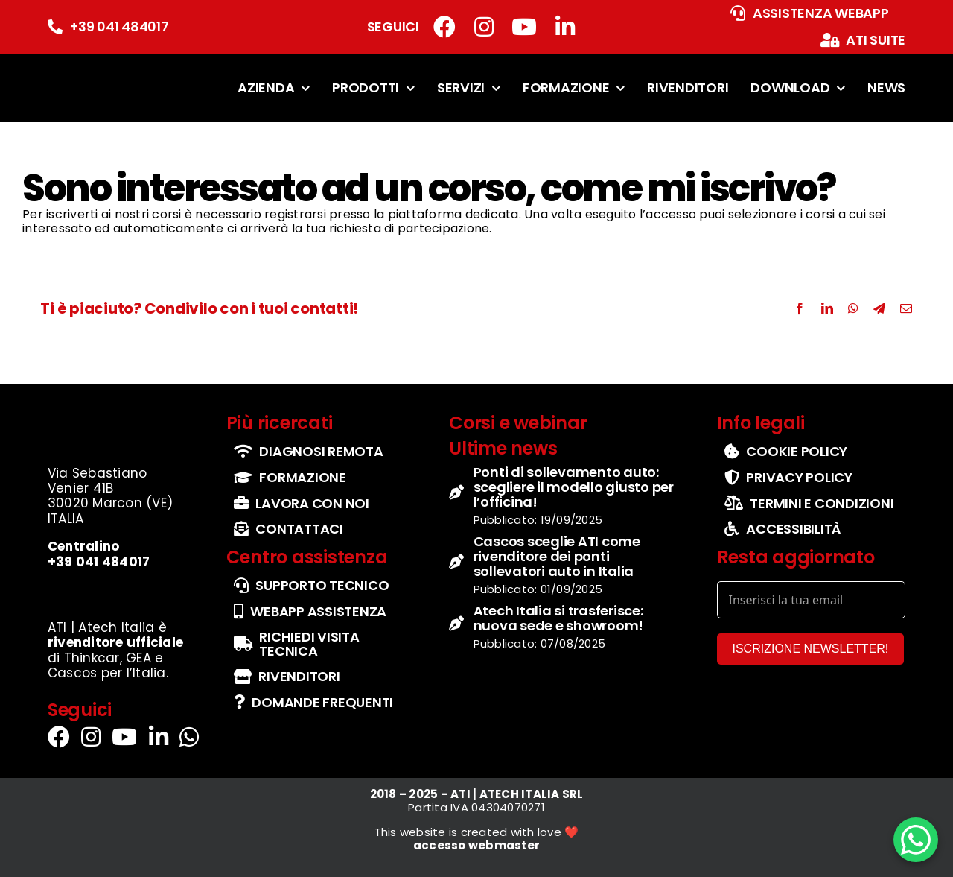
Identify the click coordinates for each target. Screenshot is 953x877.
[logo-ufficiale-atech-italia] (94, 69)
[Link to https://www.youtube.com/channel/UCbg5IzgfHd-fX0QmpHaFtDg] (524, 27)
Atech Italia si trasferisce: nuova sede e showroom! (559, 618)
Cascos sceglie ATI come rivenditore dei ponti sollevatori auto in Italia (557, 556)
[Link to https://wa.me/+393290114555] (189, 737)
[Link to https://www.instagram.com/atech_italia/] (484, 27)
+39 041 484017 (119, 26)
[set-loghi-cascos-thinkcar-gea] (120, 590)
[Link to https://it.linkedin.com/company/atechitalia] (565, 27)
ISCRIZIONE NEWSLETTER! (811, 648)
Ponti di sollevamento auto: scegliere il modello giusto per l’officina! (574, 487)
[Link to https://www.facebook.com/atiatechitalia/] (444, 27)
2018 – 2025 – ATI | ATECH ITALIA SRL (477, 794)
